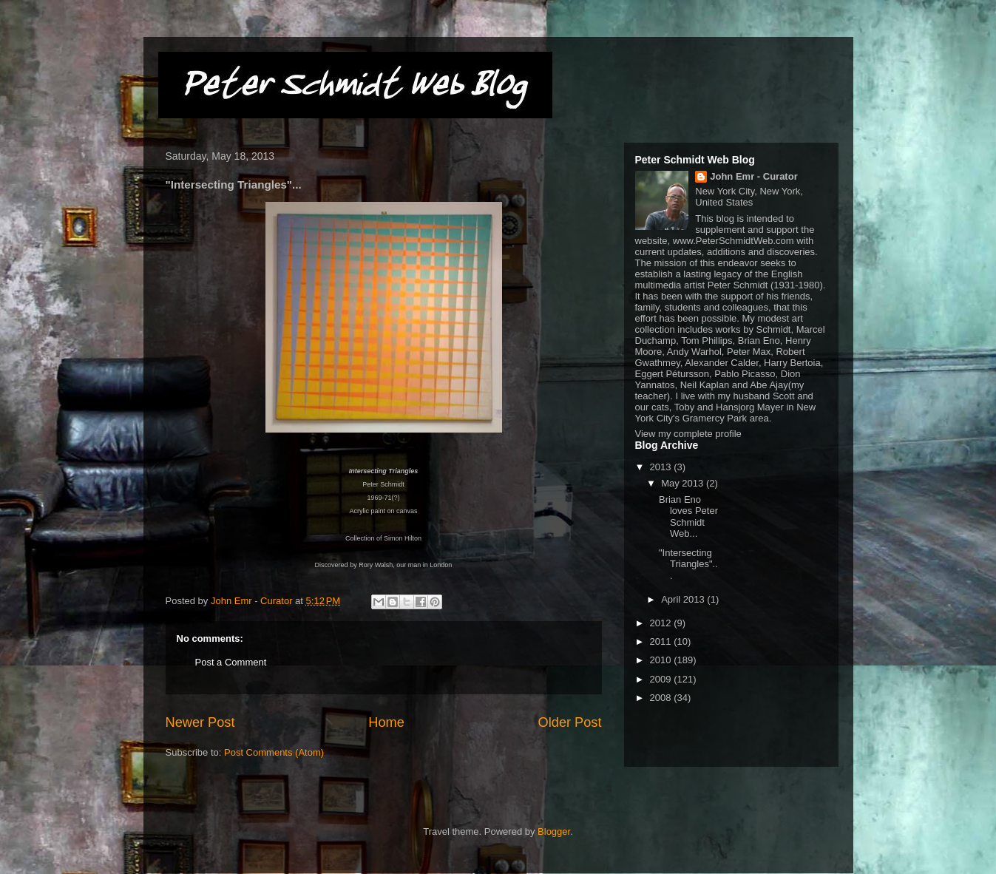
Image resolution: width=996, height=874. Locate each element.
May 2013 (683, 483)
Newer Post (200, 722)
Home (386, 722)
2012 (662, 623)
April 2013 (684, 599)
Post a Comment (231, 662)
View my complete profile (688, 433)
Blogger (554, 831)
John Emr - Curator (753, 176)
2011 (662, 641)
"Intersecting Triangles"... (688, 564)
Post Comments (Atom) (274, 752)
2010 (662, 659)
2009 (662, 679)
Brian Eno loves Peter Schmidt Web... (688, 517)
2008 (662, 697)
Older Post (570, 722)
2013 (662, 466)
